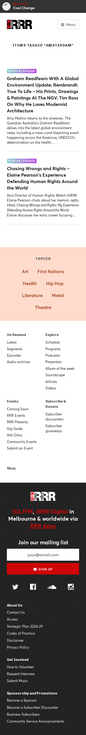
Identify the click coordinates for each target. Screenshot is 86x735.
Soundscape (55, 375)
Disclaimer (15, 640)
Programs (53, 349)
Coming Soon (18, 409)
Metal (58, 295)
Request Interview (21, 673)
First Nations (50, 271)
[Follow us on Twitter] (15, 587)
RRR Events (16, 415)
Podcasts (52, 355)
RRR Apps (43, 525)
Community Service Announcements (35, 721)
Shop (11, 468)
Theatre (43, 307)
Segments (14, 349)
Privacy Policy (18, 647)
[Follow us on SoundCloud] (51, 587)
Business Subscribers (23, 714)
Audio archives (18, 361)
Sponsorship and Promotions (32, 693)
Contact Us (16, 612)
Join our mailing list (43, 542)
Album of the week (60, 368)
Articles (51, 381)
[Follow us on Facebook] (33, 587)
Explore (52, 335)
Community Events (22, 441)
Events (13, 401)
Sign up (43, 569)
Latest (12, 342)
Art (25, 271)
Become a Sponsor (22, 700)
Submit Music (17, 680)
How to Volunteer (20, 667)
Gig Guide (14, 428)
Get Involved (17, 660)
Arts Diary (14, 435)
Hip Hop (55, 283)
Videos (50, 388)
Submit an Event (20, 448)
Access (12, 619)
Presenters (53, 361)
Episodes (14, 355)
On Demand (16, 335)
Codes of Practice (21, 633)
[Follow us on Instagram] (71, 587)
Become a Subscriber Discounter (32, 707)
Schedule (52, 342)
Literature (32, 295)
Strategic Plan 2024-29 (25, 626)
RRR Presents (17, 422)
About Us (14, 605)
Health (30, 283)
